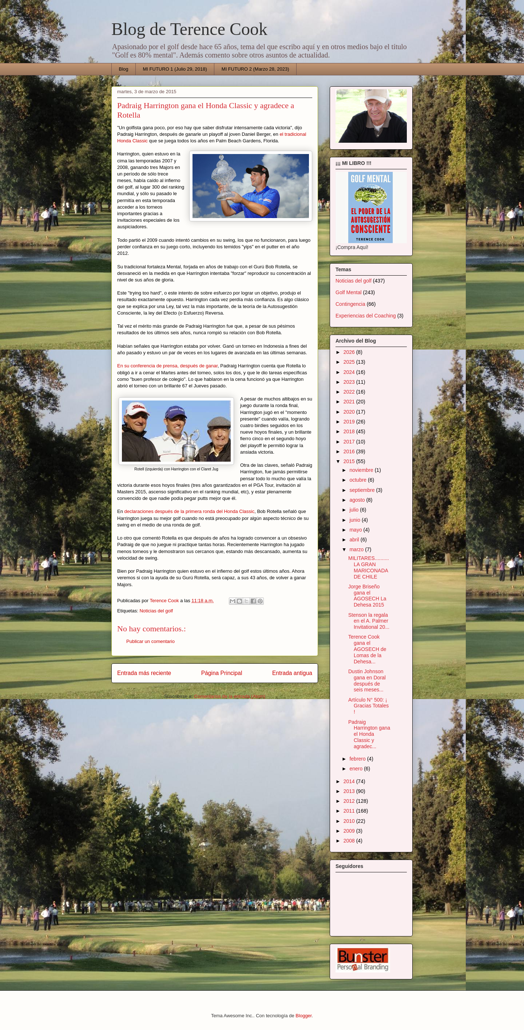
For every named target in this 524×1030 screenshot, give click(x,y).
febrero (358, 759)
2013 (350, 791)
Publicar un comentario (150, 641)
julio (354, 510)
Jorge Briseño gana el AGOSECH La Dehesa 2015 (367, 596)
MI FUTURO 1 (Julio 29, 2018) (175, 69)
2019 (350, 422)
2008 (350, 841)
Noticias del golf (156, 610)
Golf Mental (349, 292)
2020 (350, 412)
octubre (358, 480)
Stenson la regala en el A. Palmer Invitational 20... (368, 621)
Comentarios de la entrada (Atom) (229, 696)
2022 (350, 392)
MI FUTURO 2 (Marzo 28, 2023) (255, 69)
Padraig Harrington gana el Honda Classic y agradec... (369, 734)
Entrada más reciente (144, 673)
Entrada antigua (292, 673)
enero (356, 768)
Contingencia (350, 304)
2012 (350, 801)
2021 (350, 401)
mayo (356, 530)
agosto (357, 500)
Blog (123, 69)
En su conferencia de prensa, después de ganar (167, 365)
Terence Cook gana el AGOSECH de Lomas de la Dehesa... (367, 649)
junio (355, 520)
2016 (350, 451)
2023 (350, 382)
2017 (350, 442)
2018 (350, 431)
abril (354, 539)
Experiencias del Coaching (366, 316)
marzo (357, 549)
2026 (350, 352)
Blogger (303, 1015)
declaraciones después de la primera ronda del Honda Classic (189, 511)
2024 (350, 372)
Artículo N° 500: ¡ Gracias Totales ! (368, 706)
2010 (350, 821)
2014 (350, 781)
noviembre (361, 470)
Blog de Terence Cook (189, 29)
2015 (350, 461)
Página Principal (221, 673)
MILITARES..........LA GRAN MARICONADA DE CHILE (368, 567)
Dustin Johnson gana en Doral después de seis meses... (367, 680)
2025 (350, 362)
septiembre (362, 490)
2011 (350, 811)
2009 (350, 831)
